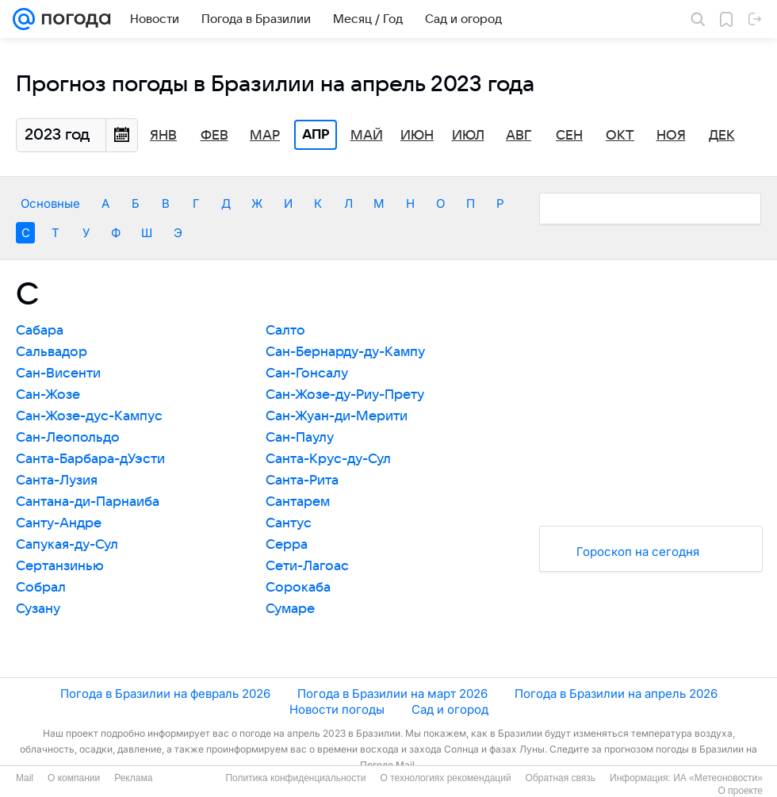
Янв (163, 135)
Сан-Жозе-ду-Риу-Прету (345, 395)
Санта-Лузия (57, 480)
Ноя (671, 135)
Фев (214, 135)
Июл (468, 135)
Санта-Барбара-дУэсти (90, 459)
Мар (265, 135)
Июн (417, 135)
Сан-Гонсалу (307, 373)
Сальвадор (51, 352)
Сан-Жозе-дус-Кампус (89, 416)
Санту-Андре (58, 523)
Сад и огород (449, 709)
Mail (24, 778)
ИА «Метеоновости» (718, 778)
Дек (722, 135)
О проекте (740, 790)
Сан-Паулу (300, 438)
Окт (620, 135)
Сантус (289, 523)
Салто (285, 331)
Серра (287, 545)
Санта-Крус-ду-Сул (328, 459)
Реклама (133, 778)
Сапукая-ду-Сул (67, 545)
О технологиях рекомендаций (445, 778)
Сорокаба (298, 588)
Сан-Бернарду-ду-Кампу (345, 352)
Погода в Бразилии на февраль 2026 (165, 693)
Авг (518, 135)
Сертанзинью (60, 566)
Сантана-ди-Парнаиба (87, 502)
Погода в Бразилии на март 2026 (392, 693)
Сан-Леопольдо (68, 438)
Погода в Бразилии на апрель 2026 (616, 693)
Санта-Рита (302, 480)
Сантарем (298, 502)
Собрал (41, 588)
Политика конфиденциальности (295, 778)
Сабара (39, 331)
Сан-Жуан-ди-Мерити (337, 416)
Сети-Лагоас (307, 566)
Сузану (38, 609)
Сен (569, 135)
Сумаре (290, 609)
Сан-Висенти (58, 373)
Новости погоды (337, 709)
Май (366, 135)
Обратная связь (560, 778)
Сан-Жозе (48, 395)
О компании (74, 778)
